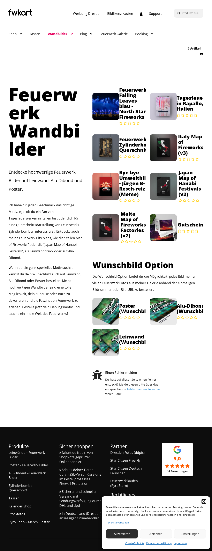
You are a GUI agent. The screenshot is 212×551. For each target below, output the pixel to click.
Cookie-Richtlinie (134, 543)
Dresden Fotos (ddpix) (127, 452)
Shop (13, 34)
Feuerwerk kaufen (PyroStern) (124, 483)
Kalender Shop (20, 506)
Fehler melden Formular (144, 389)
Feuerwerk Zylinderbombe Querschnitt (138, 145)
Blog (83, 34)
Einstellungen (190, 534)
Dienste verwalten (118, 522)
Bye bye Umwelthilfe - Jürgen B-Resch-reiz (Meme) (135, 183)
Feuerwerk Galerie (114, 34)
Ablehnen (155, 534)
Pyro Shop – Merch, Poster (29, 522)
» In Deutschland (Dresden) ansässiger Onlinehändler (80, 516)
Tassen (34, 34)
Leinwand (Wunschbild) (135, 339)
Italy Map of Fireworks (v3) (190, 145)
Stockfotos (17, 514)
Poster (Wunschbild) (135, 308)
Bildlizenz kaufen (120, 13)
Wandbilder (57, 34)
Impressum (180, 543)
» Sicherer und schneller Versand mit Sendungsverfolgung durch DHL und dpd (80, 498)
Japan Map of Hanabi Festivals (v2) (190, 183)
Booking (141, 34)
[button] (204, 501)
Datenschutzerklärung (159, 543)
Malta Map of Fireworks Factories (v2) (133, 224)
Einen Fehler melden (122, 372)
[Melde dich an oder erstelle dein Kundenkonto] (141, 14)
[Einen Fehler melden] (97, 376)
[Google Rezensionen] (177, 466)
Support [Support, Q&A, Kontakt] (155, 13)
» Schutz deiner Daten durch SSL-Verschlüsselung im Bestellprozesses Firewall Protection (80, 477)
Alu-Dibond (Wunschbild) (193, 308)
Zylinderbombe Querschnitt (20, 488)
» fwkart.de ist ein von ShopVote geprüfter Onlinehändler (76, 457)
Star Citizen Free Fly (125, 460)
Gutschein (190, 224)
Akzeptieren (122, 534)
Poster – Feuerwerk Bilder (28, 465)
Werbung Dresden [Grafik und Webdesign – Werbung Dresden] (87, 13)
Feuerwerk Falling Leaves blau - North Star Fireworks (133, 103)
